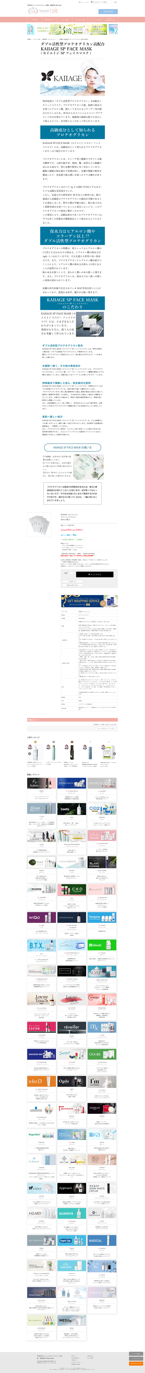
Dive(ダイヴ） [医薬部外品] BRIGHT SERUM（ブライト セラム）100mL (89, 764)
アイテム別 (65, 547)
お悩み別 (64, 549)
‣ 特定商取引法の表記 (75, 1364)
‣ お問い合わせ (90, 1355)
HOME (29, 39)
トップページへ (136, 1358)
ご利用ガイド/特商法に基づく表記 (110, 19)
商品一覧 (35, 19)
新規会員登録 (108, 12)
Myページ (81, 2)
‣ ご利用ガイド (74, 1360)
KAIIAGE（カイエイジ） (49, 39)
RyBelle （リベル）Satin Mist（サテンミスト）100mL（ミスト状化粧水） (71, 764)
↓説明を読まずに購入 (136, 1363)
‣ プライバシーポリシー (76, 1362)
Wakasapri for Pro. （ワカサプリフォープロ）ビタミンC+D (108, 764)
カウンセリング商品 (80, 19)
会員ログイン (98, 724)
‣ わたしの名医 (90, 1358)
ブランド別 (36, 39)
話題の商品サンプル (50, 19)
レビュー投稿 (65, 19)
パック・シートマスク (76, 547)
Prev (29, 753)
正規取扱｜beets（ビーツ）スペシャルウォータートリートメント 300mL (35, 764)
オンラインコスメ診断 (95, 19)
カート (87, 2)
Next (114, 753)
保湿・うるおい (73, 549)
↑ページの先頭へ (136, 1353)
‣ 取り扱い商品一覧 (75, 1358)
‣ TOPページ (73, 1355)
